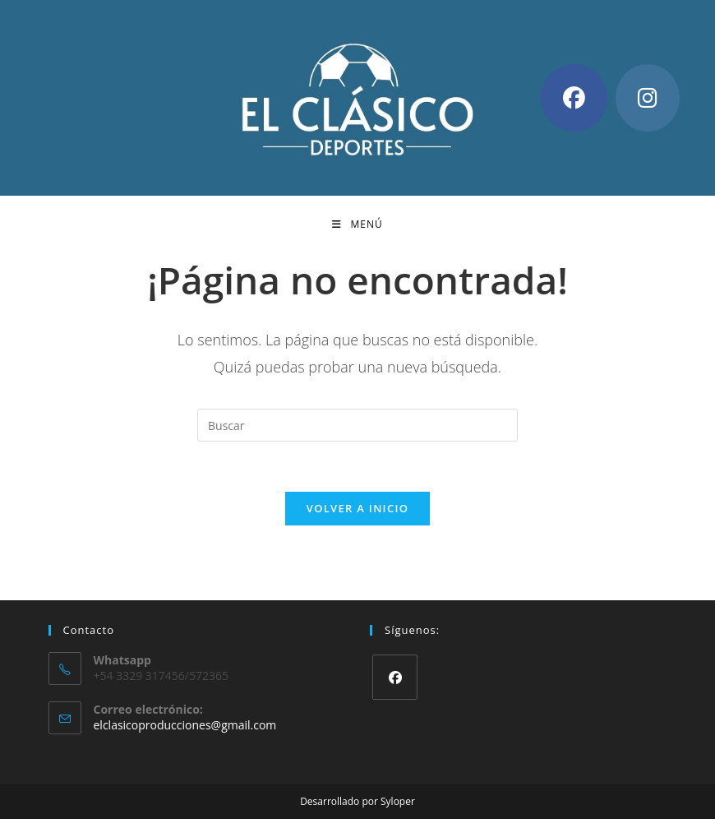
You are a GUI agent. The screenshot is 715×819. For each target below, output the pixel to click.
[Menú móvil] (357, 224)
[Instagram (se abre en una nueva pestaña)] (648, 98)
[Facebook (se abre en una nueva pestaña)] (574, 98)
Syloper (398, 801)
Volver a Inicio (357, 508)
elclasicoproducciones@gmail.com (185, 725)
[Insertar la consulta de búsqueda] (357, 425)
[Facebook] (394, 677)
